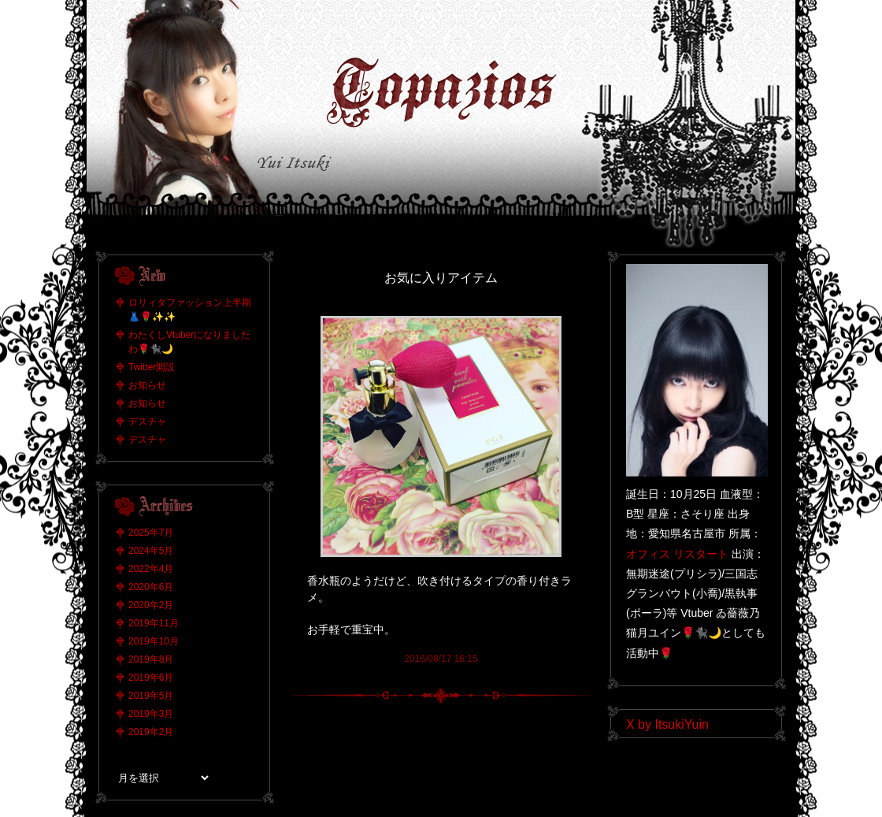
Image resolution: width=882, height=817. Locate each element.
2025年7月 (150, 532)
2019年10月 (153, 641)
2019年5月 (150, 695)
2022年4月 (150, 568)
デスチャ (147, 421)
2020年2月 (150, 605)
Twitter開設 (151, 367)
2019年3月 (150, 713)
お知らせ (147, 385)
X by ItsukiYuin (667, 724)
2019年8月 (150, 659)
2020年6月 (150, 586)
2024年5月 (150, 550)
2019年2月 (150, 731)
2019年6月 (150, 677)
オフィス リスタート (677, 554)
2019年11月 (153, 623)
